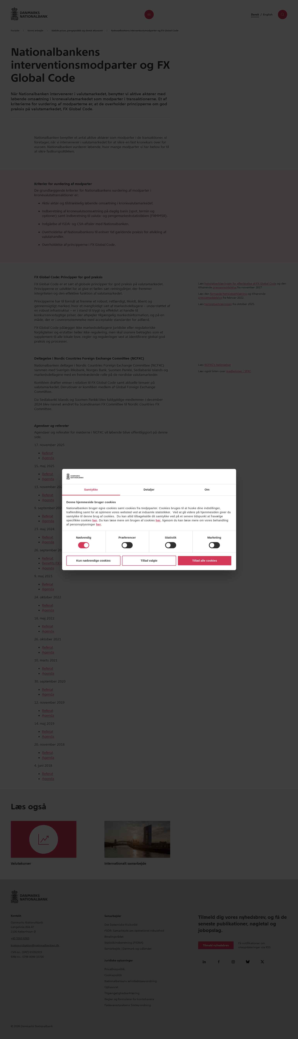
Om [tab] (207, 489)
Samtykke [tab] (91, 489)
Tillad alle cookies (204, 560)
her (94, 520)
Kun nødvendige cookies (93, 560)
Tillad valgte (149, 560)
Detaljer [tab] (149, 489)
